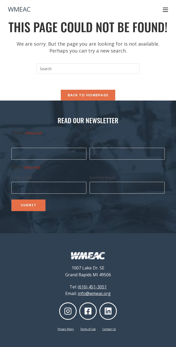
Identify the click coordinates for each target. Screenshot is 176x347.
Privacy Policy (66, 329)
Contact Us (109, 329)
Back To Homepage (88, 95)
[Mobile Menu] (165, 9)
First (15, 143)
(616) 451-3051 (92, 287)
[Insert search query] (88, 68)
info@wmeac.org (94, 293)
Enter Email (21, 177)
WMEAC (19, 9)
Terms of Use (88, 329)
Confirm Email (102, 177)
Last (94, 143)
